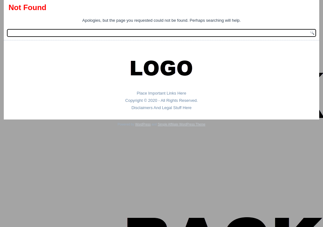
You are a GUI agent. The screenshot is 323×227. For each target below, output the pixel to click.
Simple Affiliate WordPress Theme (181, 124)
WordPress (142, 124)
